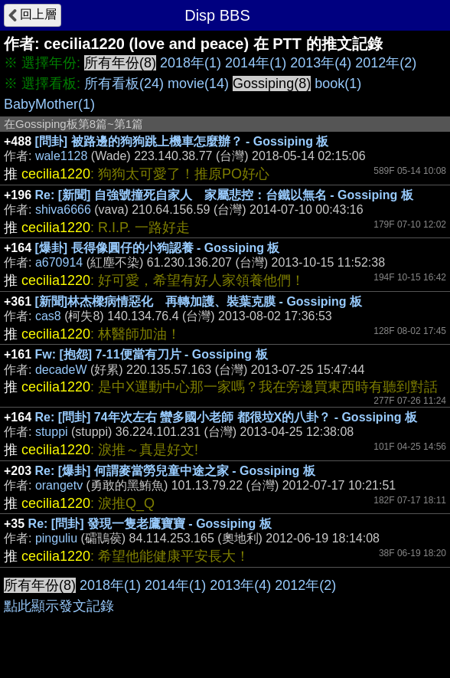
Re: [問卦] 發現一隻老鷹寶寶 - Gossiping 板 (150, 523)
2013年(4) (320, 62)
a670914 (59, 262)
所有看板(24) (124, 83)
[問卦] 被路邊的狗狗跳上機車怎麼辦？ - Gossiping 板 (182, 141)
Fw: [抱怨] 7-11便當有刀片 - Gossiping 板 (151, 354)
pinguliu (56, 538)
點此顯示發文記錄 (59, 606)
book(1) (338, 83)
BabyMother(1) (49, 104)
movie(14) (198, 83)
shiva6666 (63, 209)
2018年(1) (190, 62)
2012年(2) (385, 62)
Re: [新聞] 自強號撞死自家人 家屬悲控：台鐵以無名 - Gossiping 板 (224, 194)
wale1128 (61, 155)
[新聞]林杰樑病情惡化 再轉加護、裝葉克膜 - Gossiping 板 (199, 301)
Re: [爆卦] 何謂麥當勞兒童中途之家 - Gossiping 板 (175, 470)
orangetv (59, 485)
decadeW (61, 369)
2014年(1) (255, 62)
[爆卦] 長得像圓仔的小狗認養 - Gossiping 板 (157, 247)
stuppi (51, 431)
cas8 (48, 316)
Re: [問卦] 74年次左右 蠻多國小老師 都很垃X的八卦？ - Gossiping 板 (226, 417)
